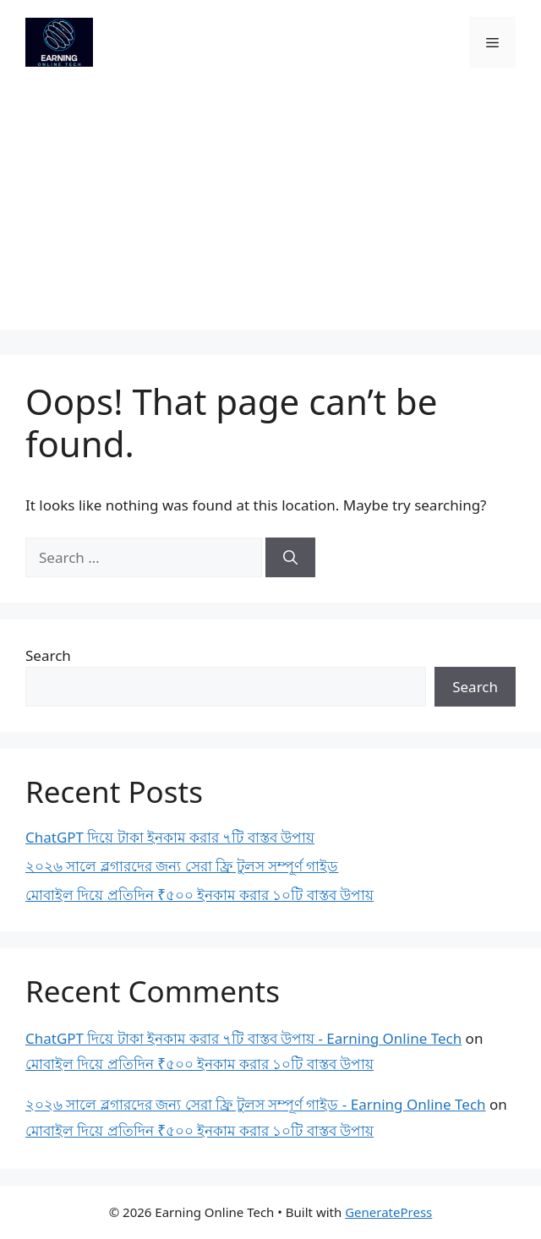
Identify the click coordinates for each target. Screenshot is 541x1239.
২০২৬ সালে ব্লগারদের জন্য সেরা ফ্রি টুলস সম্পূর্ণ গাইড (181, 866)
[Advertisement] (270, 211)
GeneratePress (388, 1212)
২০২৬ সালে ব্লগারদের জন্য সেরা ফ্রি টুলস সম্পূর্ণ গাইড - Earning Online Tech (255, 1104)
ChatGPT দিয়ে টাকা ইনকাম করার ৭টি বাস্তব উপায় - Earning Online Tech (243, 1038)
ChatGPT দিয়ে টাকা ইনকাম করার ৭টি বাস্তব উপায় (169, 837)
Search (48, 655)
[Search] (290, 558)
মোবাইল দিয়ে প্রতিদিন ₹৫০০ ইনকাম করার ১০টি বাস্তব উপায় (199, 894)
